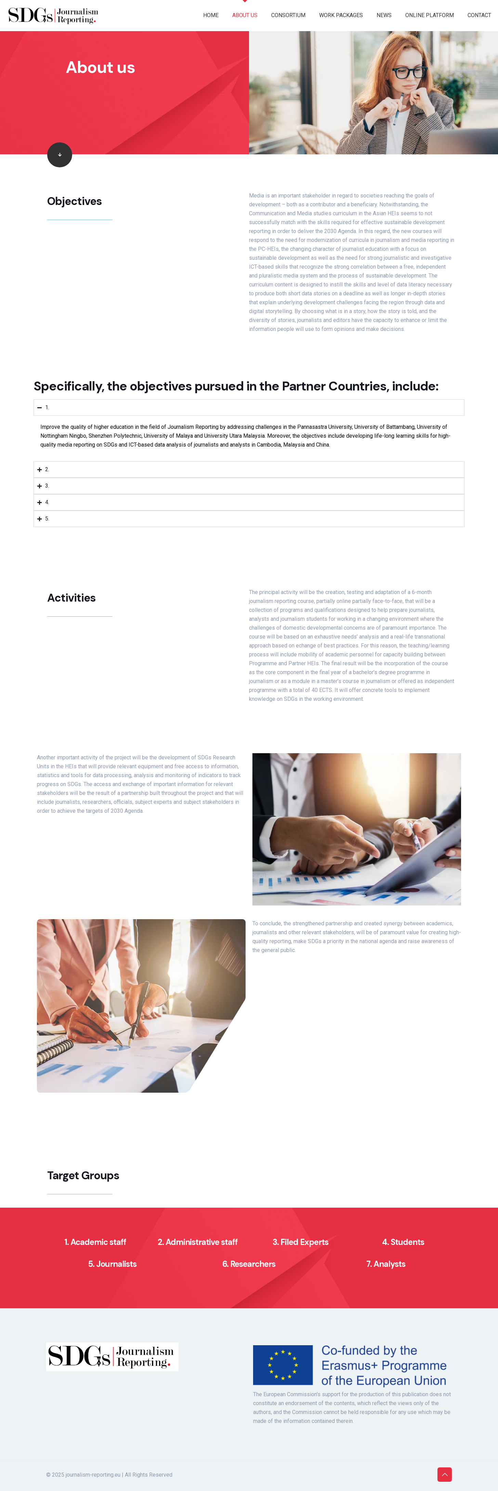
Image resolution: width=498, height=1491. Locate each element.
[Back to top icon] (444, 1474)
